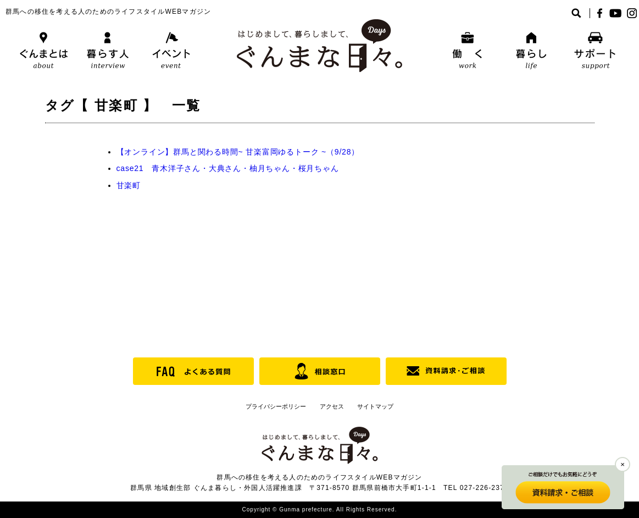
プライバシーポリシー (276, 406)
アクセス (332, 406)
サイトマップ (375, 406)
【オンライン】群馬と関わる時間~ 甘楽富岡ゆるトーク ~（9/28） (238, 151)
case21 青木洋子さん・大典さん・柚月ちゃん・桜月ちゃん (227, 168)
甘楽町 (128, 185)
